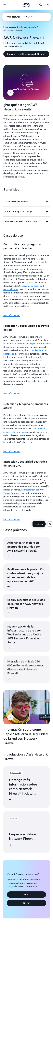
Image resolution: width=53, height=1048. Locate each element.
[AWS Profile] (48, 5)
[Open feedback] (49, 524)
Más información (11, 315)
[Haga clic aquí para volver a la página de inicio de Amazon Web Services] (26, 5)
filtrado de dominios (16, 343)
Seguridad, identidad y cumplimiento (19, 27)
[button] (20, 16)
